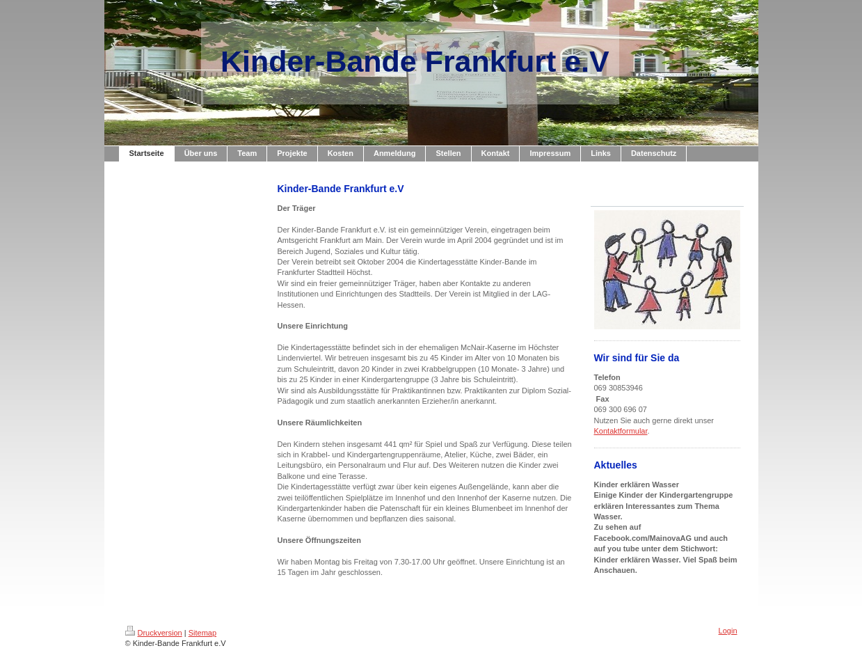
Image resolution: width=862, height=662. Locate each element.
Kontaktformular (621, 431)
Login (728, 630)
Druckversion (153, 633)
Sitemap (202, 633)
